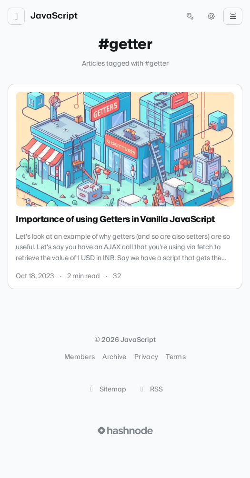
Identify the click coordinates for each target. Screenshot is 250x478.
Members (79, 357)
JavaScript (54, 16)
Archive (114, 357)
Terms (176, 357)
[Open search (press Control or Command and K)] (190, 16)
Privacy (146, 357)
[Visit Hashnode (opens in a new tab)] (125, 430)
